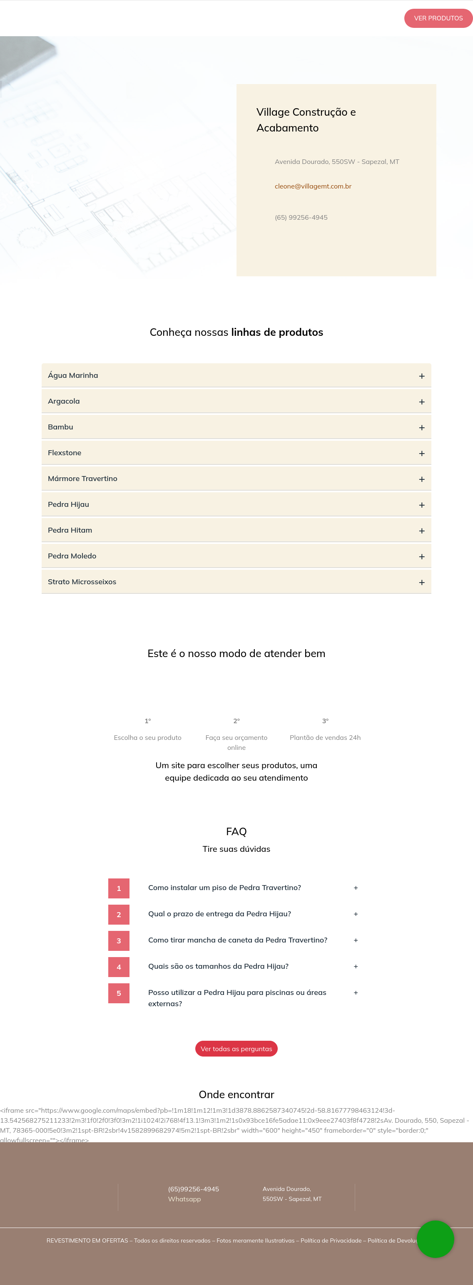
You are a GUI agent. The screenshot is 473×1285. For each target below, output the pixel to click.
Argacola (236, 401)
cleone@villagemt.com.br (313, 186)
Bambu (236, 427)
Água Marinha (236, 375)
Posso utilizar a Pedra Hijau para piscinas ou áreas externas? (253, 997)
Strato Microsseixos (236, 581)
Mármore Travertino (236, 478)
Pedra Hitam (236, 530)
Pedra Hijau (236, 504)
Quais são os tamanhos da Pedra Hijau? (253, 966)
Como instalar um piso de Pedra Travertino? (253, 887)
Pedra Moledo (236, 556)
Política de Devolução (396, 1240)
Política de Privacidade (331, 1240)
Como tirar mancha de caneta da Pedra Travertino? (253, 939)
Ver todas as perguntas (236, 1048)
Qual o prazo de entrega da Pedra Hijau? (253, 913)
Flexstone (236, 452)
